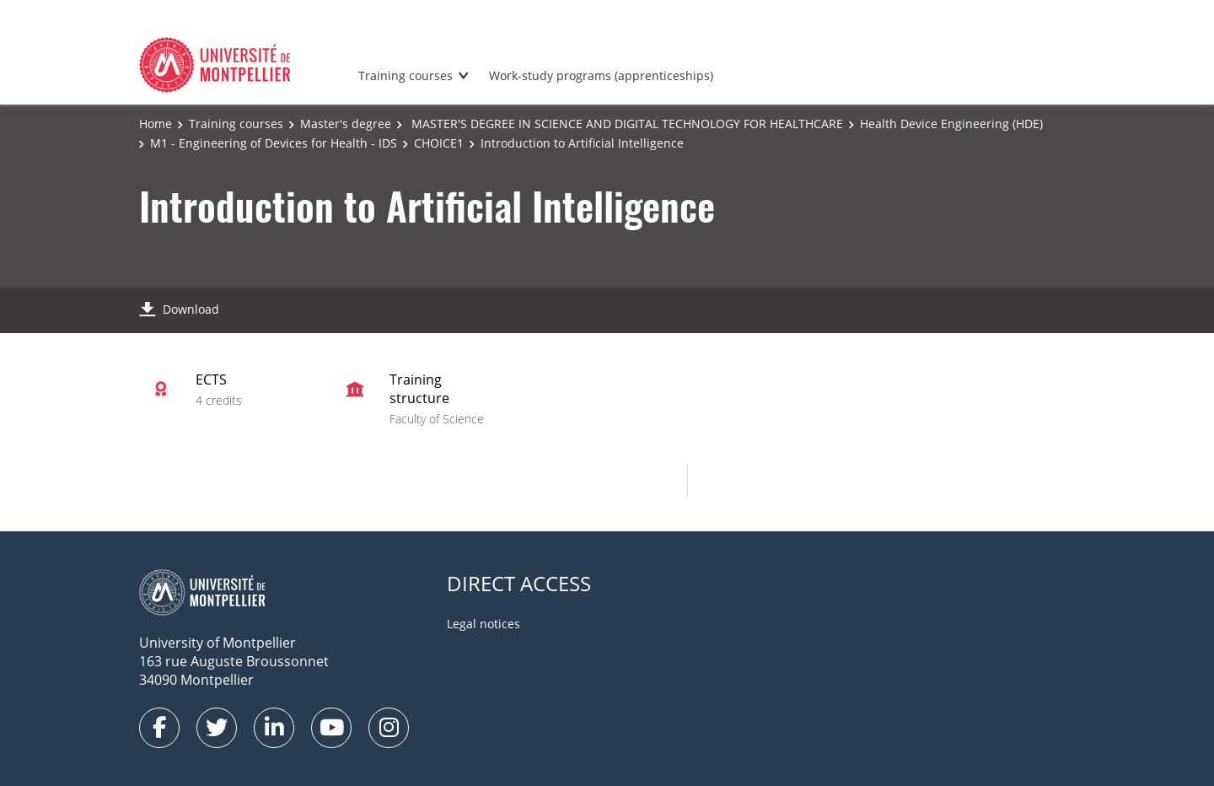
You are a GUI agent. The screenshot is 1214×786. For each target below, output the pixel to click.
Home (155, 124)
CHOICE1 (439, 143)
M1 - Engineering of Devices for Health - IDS (273, 143)
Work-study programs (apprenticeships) (601, 75)
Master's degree (345, 124)
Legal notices (483, 624)
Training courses (405, 75)
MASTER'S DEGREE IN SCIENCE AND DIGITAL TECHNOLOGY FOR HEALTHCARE (625, 124)
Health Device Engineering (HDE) (951, 124)
